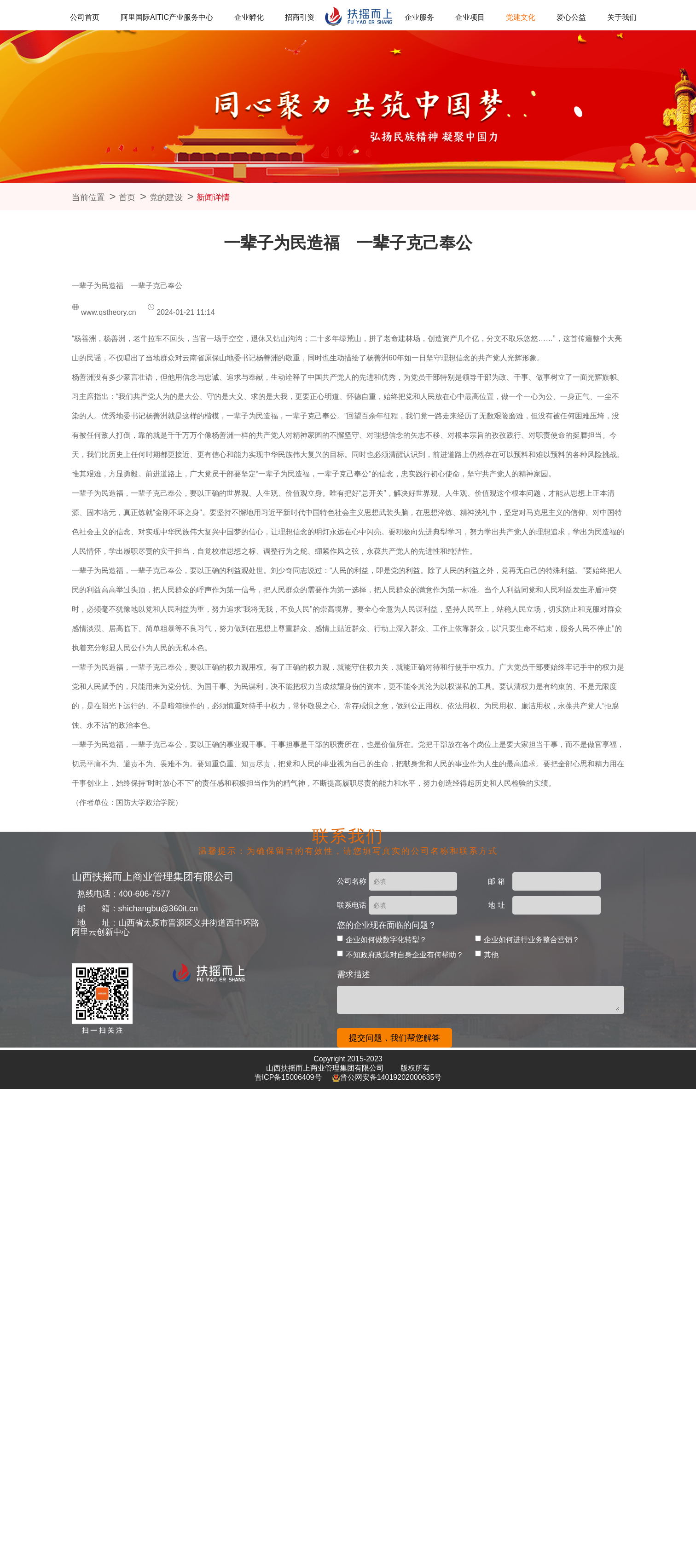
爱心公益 (550, 17)
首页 (127, 197)
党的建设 (166, 197)
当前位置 (88, 197)
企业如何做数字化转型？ (386, 940)
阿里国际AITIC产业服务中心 (184, 17)
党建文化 (506, 17)
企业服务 (417, 17)
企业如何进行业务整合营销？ (532, 940)
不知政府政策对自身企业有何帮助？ (405, 955)
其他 (491, 955)
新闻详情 (213, 197)
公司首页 (108, 17)
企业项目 (462, 17)
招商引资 (304, 17)
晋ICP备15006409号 (289, 1077)
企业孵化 (260, 17)
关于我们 (594, 17)
